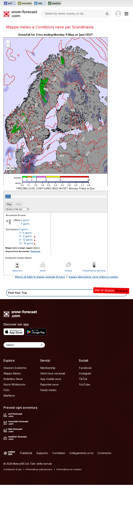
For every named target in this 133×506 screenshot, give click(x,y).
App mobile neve (50, 379)
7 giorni (25, 223)
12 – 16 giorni (26, 243)
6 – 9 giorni (25, 236)
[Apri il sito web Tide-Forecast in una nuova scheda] (40, 3)
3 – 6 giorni (25, 232)
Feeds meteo (48, 390)
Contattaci (58, 453)
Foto (6, 390)
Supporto (42, 453)
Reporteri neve (49, 384)
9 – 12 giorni (25, 239)
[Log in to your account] (118, 14)
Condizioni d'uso (12, 469)
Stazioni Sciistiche (14, 368)
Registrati (35, 251)
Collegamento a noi (81, 453)
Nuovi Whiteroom (14, 384)
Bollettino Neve (13, 379)
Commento (104, 453)
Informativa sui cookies (69, 469)
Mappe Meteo (12, 373)
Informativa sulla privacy (39, 469)
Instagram (85, 373)
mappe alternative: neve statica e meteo (93, 276)
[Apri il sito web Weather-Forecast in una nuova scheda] (54, 3)
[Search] (107, 14)
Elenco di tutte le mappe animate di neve (40, 276)
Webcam (17, 270)
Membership (47, 368)
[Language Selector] (24, 345)
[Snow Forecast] (20, 13)
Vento (43, 270)
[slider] (8, 196)
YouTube (84, 384)
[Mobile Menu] (126, 14)
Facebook (85, 368)
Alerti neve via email (52, 373)
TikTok (83, 379)
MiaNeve (9, 395)
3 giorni (25, 220)
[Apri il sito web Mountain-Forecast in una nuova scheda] (24, 3)
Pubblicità (26, 453)
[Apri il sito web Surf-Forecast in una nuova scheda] (9, 3)
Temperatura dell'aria (93, 270)
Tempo (68, 270)
